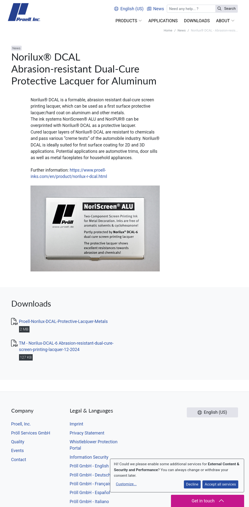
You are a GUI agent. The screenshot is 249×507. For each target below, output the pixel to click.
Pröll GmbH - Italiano (89, 501)
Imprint (76, 424)
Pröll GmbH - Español (90, 492)
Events (17, 450)
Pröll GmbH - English (89, 466)
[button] (128, 21)
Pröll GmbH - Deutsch (90, 475)
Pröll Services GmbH (30, 433)
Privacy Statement (87, 433)
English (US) (129, 8)
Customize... (126, 484)
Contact (18, 459)
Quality (17, 441)
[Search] (191, 9)
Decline (192, 484)
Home (168, 30)
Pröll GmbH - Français (90, 483)
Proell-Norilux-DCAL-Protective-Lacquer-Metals (63, 321)
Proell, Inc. (21, 424)
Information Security (89, 457)
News (182, 30)
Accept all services (220, 484)
